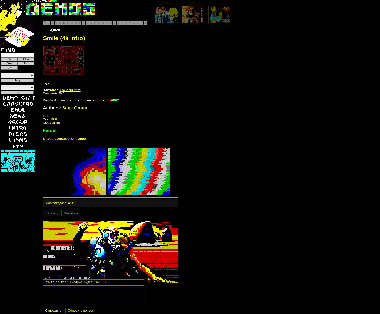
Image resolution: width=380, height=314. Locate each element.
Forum (49, 130)
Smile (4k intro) (62, 90)
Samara (55, 122)
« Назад (51, 214)
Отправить (53, 311)
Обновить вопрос (81, 311)
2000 (53, 119)
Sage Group (74, 108)
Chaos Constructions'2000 (64, 139)
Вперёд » (71, 214)
